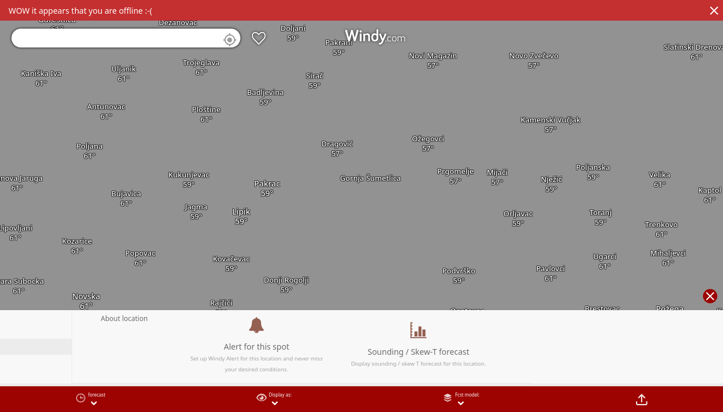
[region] (361, 206)
